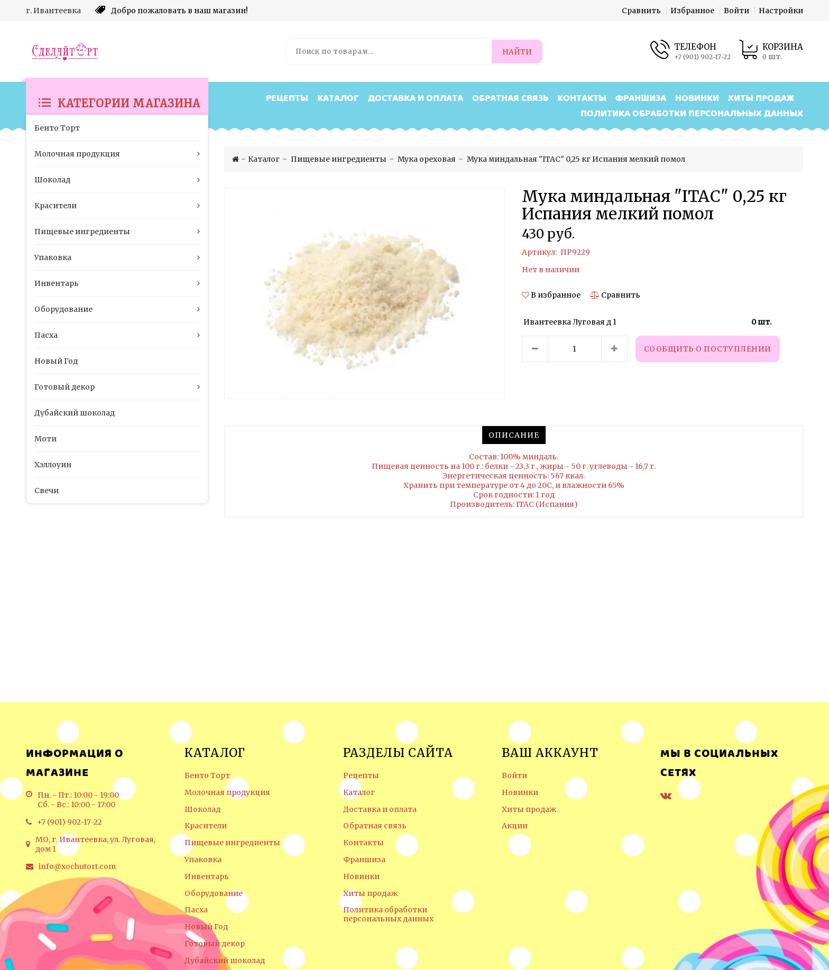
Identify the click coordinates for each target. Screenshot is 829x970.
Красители (206, 825)
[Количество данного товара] (574, 349)
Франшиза (640, 98)
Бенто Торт (207, 775)
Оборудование (214, 893)
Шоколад (202, 809)
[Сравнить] (615, 295)
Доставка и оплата (415, 98)
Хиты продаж (761, 98)
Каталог (338, 98)
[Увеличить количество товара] (614, 349)
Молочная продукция (227, 792)
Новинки (697, 98)
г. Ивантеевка (53, 10)
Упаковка (203, 859)
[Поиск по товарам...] (389, 51)
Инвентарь (207, 876)
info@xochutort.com (77, 866)
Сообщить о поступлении (707, 349)
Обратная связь (510, 98)
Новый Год (206, 926)
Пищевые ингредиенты (232, 842)
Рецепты (287, 98)
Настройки (781, 10)
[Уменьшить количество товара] (535, 349)
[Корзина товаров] (771, 51)
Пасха (196, 910)
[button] (552, 295)
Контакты (581, 98)
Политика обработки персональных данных (692, 114)
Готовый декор (215, 943)
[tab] (514, 435)
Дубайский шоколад (225, 960)
